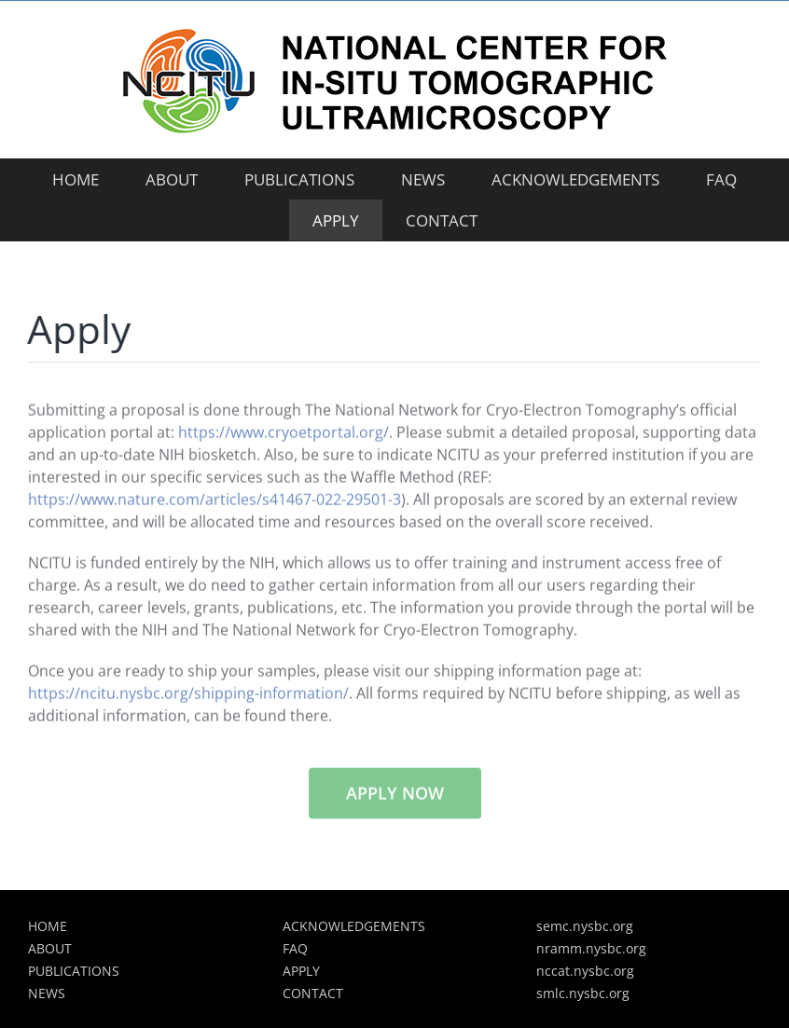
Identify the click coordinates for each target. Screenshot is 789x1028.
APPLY (301, 971)
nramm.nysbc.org (591, 948)
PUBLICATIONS (73, 971)
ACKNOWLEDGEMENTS (354, 926)
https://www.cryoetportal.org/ (283, 433)
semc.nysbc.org (584, 926)
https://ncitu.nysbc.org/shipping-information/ (188, 694)
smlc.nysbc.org (583, 993)
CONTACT (313, 993)
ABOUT (50, 948)
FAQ (295, 948)
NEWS (46, 993)
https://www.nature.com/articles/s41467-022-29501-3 (214, 500)
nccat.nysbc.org (585, 971)
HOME (47, 926)
